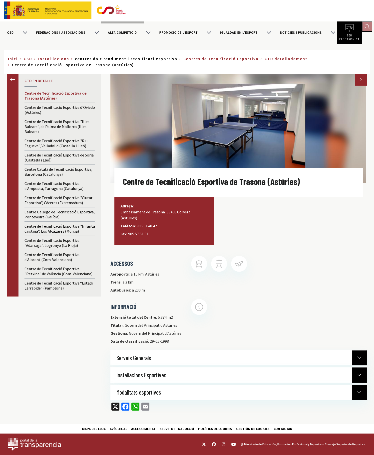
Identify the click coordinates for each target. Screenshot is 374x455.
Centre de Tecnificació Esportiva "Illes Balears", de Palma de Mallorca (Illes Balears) (56, 128)
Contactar (283, 429)
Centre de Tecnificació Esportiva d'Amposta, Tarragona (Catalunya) (53, 188)
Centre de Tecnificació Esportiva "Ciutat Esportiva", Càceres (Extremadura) (58, 202)
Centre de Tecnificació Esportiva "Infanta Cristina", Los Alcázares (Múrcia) (59, 230)
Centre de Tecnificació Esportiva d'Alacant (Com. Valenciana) (51, 259)
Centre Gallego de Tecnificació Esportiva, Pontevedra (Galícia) (59, 216)
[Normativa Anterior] (359, 359)
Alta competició (122, 33)
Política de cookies (215, 429)
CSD (10, 33)
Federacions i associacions (60, 33)
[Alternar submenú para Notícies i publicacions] (333, 33)
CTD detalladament (286, 60)
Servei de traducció (177, 429)
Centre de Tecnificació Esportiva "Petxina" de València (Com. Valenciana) (58, 273)
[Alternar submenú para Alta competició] (148, 33)
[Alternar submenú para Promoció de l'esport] (209, 33)
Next (361, 81)
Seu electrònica (349, 37)
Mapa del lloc (94, 429)
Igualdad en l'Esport (239, 33)
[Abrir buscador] (368, 27)
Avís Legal (118, 429)
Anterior (12, 81)
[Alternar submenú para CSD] (25, 33)
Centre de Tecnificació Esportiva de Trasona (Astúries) (55, 97)
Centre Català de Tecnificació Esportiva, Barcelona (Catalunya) (58, 173)
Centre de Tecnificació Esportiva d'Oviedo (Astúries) (59, 112)
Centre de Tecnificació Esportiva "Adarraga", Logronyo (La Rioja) (51, 245)
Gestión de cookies (253, 429)
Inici (13, 60)
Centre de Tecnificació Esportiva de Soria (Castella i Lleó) (59, 159)
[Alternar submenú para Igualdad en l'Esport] (269, 33)
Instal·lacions (53, 60)
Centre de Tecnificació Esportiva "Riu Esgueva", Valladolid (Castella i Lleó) (55, 145)
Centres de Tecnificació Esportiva (221, 60)
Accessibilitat (143, 429)
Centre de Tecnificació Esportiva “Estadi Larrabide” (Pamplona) (58, 287)
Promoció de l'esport (178, 33)
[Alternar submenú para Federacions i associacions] (97, 33)
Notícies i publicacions (301, 33)
